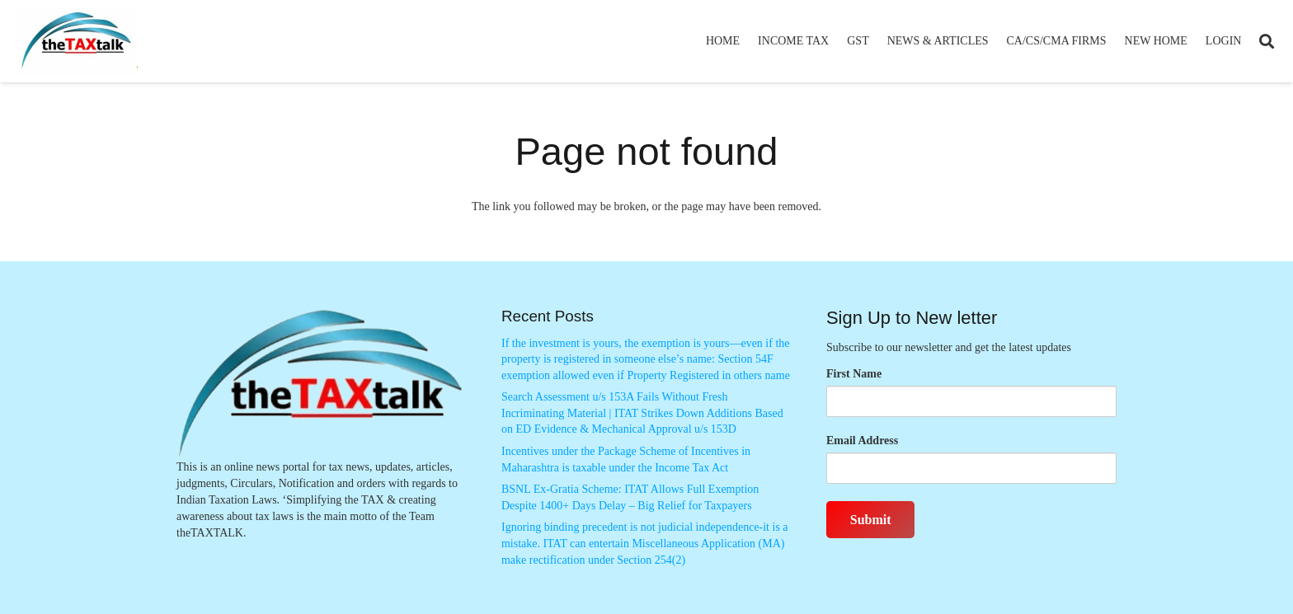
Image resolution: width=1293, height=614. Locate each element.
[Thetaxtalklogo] (77, 42)
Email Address (862, 440)
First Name (854, 374)
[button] (1266, 41)
